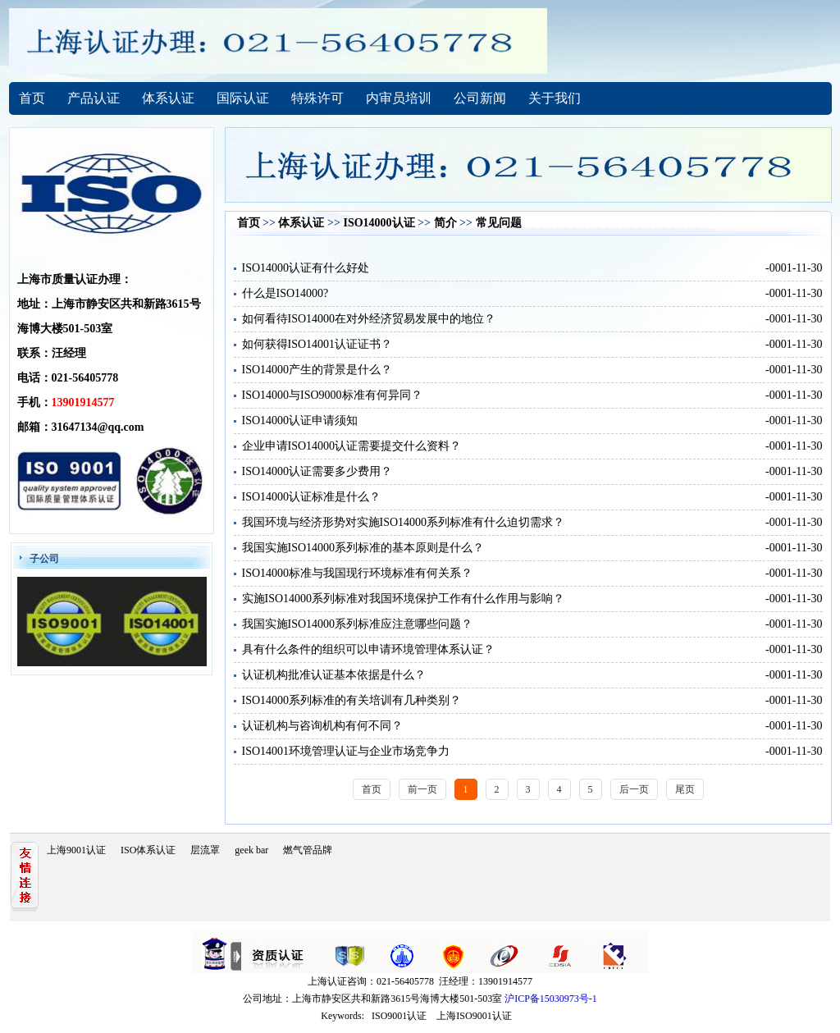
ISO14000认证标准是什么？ (311, 497)
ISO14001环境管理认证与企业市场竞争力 (346, 751)
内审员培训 (398, 98)
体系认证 (168, 98)
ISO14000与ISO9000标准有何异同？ (332, 395)
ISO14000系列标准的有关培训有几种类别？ (352, 700)
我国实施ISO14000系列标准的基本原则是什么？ (363, 548)
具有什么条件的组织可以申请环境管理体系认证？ (368, 649)
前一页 (422, 789)
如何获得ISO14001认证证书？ (317, 344)
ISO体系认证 (148, 850)
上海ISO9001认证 (473, 1016)
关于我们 (554, 98)
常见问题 (499, 223)
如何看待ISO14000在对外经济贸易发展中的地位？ (369, 319)
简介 (445, 223)
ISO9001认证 (399, 1016)
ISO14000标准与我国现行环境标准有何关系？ (357, 573)
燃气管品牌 (307, 850)
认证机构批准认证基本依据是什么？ (334, 675)
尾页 (685, 789)
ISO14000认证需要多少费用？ (317, 471)
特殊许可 (317, 98)
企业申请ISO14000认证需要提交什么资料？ (352, 446)
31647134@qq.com (98, 427)
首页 (32, 98)
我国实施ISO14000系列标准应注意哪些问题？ (357, 624)
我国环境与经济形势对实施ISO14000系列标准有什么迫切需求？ (403, 522)
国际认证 (243, 98)
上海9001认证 (76, 850)
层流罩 (205, 850)
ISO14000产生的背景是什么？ (317, 369)
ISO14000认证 (378, 223)
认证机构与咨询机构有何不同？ (322, 726)
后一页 (634, 789)
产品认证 (93, 98)
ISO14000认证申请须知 (300, 420)
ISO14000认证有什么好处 (306, 268)
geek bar (251, 850)
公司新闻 (480, 98)
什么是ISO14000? (285, 293)
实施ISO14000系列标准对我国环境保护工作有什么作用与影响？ (403, 598)
